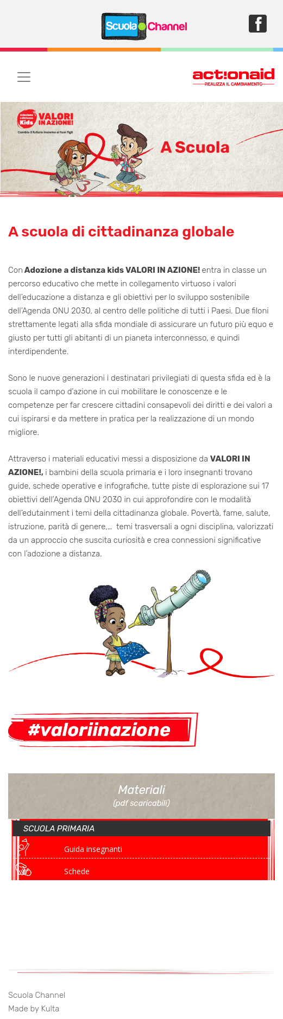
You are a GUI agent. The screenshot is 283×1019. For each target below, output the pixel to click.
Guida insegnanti (93, 849)
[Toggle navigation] (24, 77)
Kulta (50, 1009)
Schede (77, 871)
